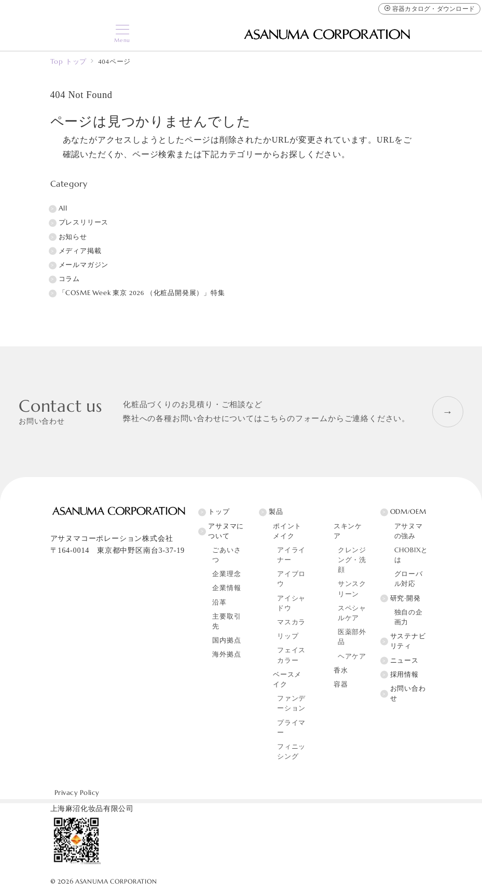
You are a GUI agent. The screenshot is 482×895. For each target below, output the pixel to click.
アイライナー (291, 555)
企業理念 (226, 574)
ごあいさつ (226, 555)
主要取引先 (226, 621)
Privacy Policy (77, 792)
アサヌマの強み (408, 531)
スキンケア (348, 531)
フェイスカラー (291, 655)
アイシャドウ (291, 603)
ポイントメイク (287, 531)
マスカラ (291, 622)
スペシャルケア (352, 613)
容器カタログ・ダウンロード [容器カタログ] (429, 8)
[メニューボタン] (122, 34)
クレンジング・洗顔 (352, 560)
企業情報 (226, 588)
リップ (287, 636)
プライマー (291, 727)
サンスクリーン (352, 588)
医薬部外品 (352, 637)
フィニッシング (291, 751)
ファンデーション (291, 703)
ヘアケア (352, 656)
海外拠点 (226, 654)
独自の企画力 (408, 617)
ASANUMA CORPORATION (116, 881)
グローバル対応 (408, 579)
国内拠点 (226, 640)
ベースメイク (287, 679)
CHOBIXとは (411, 555)
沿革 (219, 602)
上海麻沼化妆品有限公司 (92, 808)
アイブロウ (291, 579)
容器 (341, 684)
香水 (341, 670)
